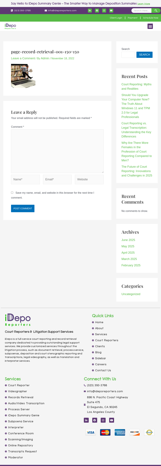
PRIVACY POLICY (70, 459)
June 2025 (128, 222)
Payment (128, 18)
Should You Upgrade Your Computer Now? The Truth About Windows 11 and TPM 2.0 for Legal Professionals (137, 101)
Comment (17, 126)
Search (126, 49)
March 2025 (128, 239)
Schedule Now (149, 18)
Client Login (109, 18)
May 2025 (127, 228)
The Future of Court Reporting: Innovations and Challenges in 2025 (137, 154)
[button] (150, 26)
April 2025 (127, 234)
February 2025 (130, 245)
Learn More (144, 3)
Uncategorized (130, 274)
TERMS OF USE (92, 459)
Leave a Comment (21, 58)
